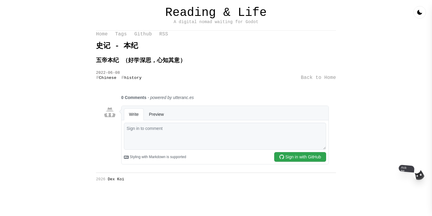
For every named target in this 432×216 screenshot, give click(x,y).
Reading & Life (216, 14)
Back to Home (318, 84)
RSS (163, 38)
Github (143, 38)
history (133, 85)
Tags (121, 38)
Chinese (107, 85)
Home (102, 38)
